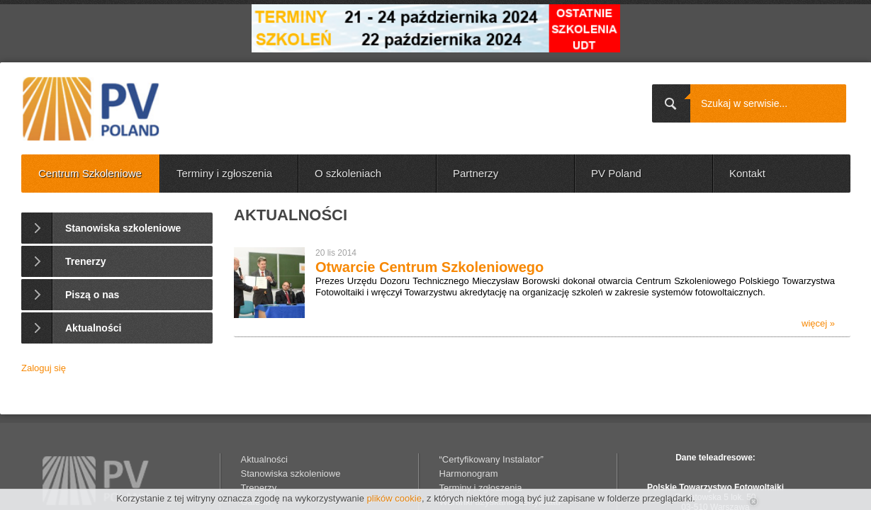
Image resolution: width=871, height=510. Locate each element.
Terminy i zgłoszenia (224, 173)
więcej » (818, 323)
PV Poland (616, 173)
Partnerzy (475, 173)
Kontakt (747, 173)
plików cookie (394, 498)
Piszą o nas (92, 294)
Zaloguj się (43, 368)
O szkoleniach (348, 173)
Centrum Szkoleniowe (90, 173)
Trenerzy (85, 261)
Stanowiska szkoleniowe (123, 228)
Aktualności (93, 328)
